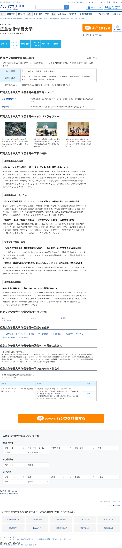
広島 (45, 18)
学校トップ (5, 44)
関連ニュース (10, 477)
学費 (100, 448)
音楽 (3, 318)
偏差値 (55, 44)
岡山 (9, 545)
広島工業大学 (108, 528)
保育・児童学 (6, 321)
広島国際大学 (61, 519)
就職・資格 (25, 44)
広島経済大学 (13, 528)
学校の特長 (55, 448)
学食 (6, 482)
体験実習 (47, 539)
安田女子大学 (84, 519)
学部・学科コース (15, 44)
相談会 (54, 539)
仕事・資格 (38, 14)
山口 (18, 545)
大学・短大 (62, 14)
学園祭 (30, 482)
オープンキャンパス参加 (92, 35)
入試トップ (9, 465)
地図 (88, 394)
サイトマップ (91, 2)
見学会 (28, 539)
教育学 (63, 318)
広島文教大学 (108, 519)
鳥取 (1, 545)
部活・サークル (57, 477)
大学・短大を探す (30, 18)
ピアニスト (9, 334)
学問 (47, 14)
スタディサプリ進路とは (75, 2)
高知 (34, 545)
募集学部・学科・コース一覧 (69, 18)
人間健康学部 (13, 494)
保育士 (80, 334)
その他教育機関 (86, 14)
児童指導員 (69, 334)
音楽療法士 (24, 337)
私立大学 (39, 18)
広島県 (23, 539)
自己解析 (21, 14)
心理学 (34, 318)
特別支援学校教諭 (9, 337)
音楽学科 (5, 107)
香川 (26, 545)
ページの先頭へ (116, 505)
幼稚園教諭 (57, 334)
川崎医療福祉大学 (61, 528)
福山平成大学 (84, 528)
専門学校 (73, 14)
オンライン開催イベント (64, 539)
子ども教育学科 (8, 99)
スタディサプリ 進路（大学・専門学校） (11, 18)
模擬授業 (41, 539)
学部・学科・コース (36, 448)
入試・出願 (116, 14)
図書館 (77, 477)
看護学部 (3, 494)
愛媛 (30, 545)
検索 (66, 7)
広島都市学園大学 (13, 519)
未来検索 (11, 14)
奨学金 (7, 452)
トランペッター (21, 334)
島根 (5, 545)
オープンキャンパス (102, 14)
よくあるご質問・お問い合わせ (110, 2)
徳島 (22, 545)
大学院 (100, 477)
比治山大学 (37, 528)
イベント (34, 539)
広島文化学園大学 (54, 18)
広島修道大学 (37, 519)
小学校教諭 (44, 334)
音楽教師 (32, 334)
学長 (29, 477)
